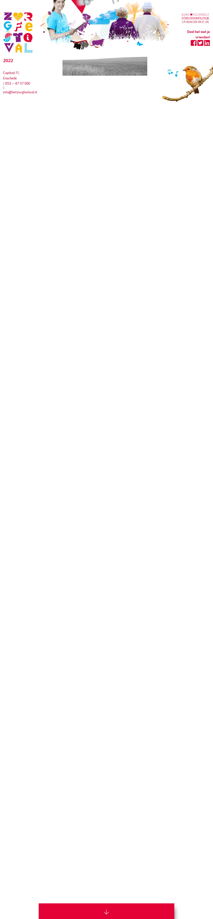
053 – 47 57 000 (16, 83)
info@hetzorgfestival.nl (20, 90)
